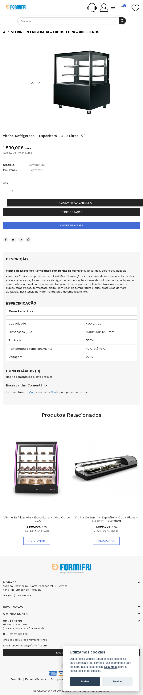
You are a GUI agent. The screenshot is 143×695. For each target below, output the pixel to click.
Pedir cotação (71, 212)
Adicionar (36, 540)
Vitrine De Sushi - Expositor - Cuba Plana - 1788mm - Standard (106, 519)
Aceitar (84, 681)
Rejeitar (117, 681)
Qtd (5, 182)
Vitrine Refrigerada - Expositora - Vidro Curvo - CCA (36, 519)
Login (29, 391)
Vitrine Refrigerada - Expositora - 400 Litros (55, 32)
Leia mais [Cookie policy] (110, 666)
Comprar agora (71, 225)
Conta (55, 391)
